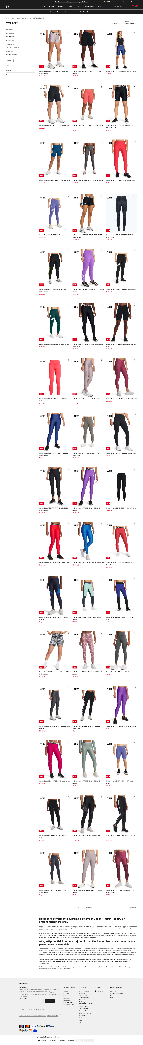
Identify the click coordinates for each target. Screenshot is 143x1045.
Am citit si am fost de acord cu (40, 1015)
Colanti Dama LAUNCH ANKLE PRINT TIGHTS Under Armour (120, 236)
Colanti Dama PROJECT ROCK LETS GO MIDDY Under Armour (54, 673)
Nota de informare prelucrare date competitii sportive (68, 1002)
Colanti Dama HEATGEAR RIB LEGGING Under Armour (87, 509)
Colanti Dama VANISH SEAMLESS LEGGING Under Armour (53, 400)
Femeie (30, 1009)
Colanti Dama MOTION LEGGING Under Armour (121, 508)
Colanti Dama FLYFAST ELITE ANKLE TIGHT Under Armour (53, 891)
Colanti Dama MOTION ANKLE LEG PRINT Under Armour (88, 673)
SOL (80, 1022)
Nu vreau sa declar (40, 1009)
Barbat (23, 1009)
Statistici (62, 1040)
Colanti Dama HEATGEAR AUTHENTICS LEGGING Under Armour (88, 345)
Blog (111, 997)
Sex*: (20, 1006)
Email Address (24, 998)
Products (23, 18)
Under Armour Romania (13, 18)
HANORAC (10, 40)
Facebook (100, 991)
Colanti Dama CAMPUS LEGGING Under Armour (54, 235)
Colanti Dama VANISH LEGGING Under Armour (120, 672)
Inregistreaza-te (125, 2)
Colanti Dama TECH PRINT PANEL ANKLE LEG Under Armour (53, 509)
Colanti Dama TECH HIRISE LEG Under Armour (120, 180)
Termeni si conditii (84, 991)
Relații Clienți (66, 998)
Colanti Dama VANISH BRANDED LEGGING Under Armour (54, 727)
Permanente (53, 1040)
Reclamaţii (82, 1015)
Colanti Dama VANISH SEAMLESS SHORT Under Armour (88, 127)
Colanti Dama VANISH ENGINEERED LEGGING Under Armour (87, 400)
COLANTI (10, 37)
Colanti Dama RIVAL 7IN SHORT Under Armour (54, 125)
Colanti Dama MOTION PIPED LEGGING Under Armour (120, 837)
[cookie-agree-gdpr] (89, 1040)
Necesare (43, 1040)
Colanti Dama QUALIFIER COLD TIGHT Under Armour (87, 618)
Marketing (71, 1040)
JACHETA (10, 44)
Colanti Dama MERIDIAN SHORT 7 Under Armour (54, 180)
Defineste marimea (68, 996)
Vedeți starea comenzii (85, 1013)
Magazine (66, 993)
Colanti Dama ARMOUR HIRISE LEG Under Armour (88, 180)
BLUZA (9, 29)
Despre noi (113, 991)
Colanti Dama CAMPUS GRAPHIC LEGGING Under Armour (88, 291)
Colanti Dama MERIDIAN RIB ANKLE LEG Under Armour (87, 891)
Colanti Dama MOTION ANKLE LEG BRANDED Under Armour (53, 837)
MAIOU (9, 51)
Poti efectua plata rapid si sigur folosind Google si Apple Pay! (71, 2)
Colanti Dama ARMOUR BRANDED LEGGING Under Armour (52, 291)
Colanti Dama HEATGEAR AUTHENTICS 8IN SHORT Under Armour (119, 127)
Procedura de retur (84, 1010)
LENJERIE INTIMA (12, 47)
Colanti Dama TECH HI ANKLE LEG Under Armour (121, 399)
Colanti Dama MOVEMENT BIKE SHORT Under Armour (87, 72)
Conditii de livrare (83, 1008)
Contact (65, 991)
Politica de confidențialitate (52, 1015)
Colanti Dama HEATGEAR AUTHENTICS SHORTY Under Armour (54, 72)
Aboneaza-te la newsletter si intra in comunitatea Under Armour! (71, 12)
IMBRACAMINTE (32, 18)
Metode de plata (83, 1006)
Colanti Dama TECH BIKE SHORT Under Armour (121, 71)
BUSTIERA (10, 33)
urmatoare (132, 907)
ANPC (80, 1020)
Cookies (81, 1018)
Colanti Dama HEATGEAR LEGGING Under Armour (54, 562)
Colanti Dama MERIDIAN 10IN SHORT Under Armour (119, 782)
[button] (20, 55)
